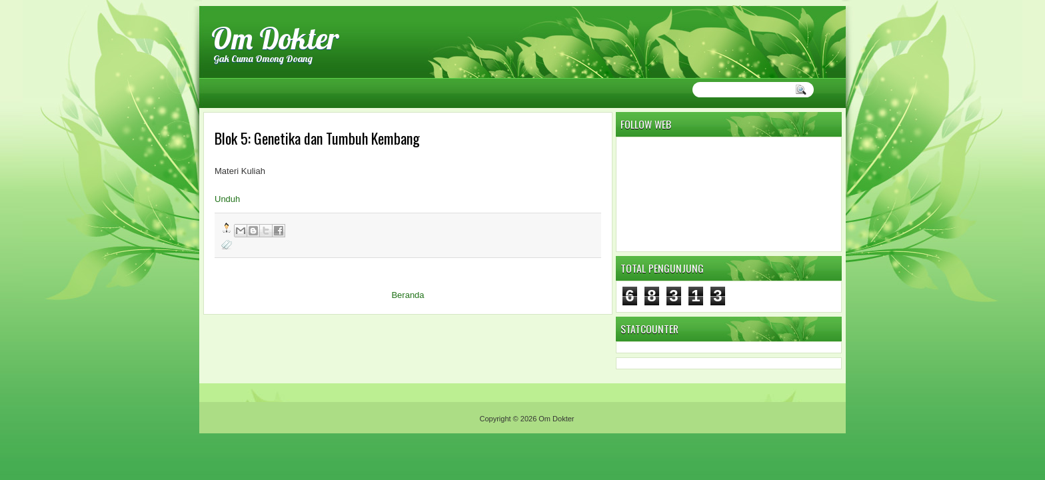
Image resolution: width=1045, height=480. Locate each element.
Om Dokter (275, 38)
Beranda (407, 295)
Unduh (227, 199)
